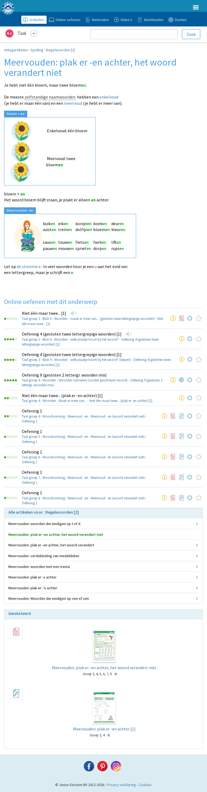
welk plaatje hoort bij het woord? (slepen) (100, 359)
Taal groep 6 (31, 457)
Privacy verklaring (121, 784)
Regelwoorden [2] (60, 50)
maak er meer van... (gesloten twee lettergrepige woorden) (112, 318)
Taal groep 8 (31, 498)
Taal (22, 33)
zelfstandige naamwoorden (50, 97)
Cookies (145, 784)
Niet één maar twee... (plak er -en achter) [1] (62, 395)
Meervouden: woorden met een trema (39, 566)
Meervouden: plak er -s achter (32, 577)
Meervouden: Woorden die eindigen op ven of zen (48, 598)
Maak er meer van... (73, 400)
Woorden (61, 318)
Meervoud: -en (78, 416)
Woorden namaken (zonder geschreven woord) (93, 380)
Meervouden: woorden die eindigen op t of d (44, 523)
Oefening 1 (32, 411)
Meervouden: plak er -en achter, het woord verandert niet (55, 534)
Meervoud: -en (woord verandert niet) (118, 416)
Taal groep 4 (31, 380)
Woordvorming (54, 416)
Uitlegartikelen (16, 50)
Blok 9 (47, 318)
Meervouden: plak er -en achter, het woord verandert (51, 545)
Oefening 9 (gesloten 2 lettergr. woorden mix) (64, 375)
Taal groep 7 (31, 477)
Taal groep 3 (31, 318)
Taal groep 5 (31, 436)
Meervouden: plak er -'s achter (32, 587)
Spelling (36, 50)
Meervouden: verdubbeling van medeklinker (44, 555)
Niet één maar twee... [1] (44, 313)
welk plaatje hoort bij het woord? (94, 339)
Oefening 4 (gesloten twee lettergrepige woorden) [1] (72, 334)
